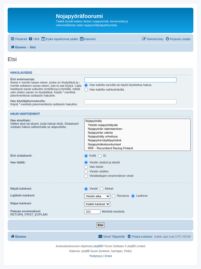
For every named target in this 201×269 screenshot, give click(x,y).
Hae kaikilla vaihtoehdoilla (104, 89)
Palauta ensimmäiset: (25, 211)
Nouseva (120, 195)
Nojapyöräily (137, 121)
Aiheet (106, 188)
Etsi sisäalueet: (21, 155)
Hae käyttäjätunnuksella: (28, 101)
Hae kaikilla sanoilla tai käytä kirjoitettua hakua (117, 84)
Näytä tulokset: (21, 188)
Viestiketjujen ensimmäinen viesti (108, 175)
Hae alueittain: (20, 120)
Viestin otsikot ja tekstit (102, 162)
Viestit (91, 188)
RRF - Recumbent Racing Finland (137, 148)
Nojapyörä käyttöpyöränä (137, 140)
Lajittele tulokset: (22, 195)
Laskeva (139, 195)
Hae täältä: (18, 162)
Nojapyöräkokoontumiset (137, 145)
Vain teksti (93, 166)
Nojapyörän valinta (137, 133)
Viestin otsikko (96, 171)
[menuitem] (34, 39)
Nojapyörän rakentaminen (137, 129)
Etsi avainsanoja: (22, 79)
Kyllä (90, 155)
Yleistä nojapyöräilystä (137, 125)
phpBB (98, 246)
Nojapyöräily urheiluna (137, 137)
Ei (102, 155)
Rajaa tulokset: (21, 203)
